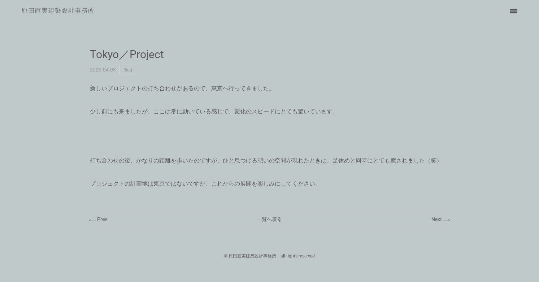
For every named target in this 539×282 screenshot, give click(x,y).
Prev (102, 219)
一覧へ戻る (269, 219)
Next (436, 219)
